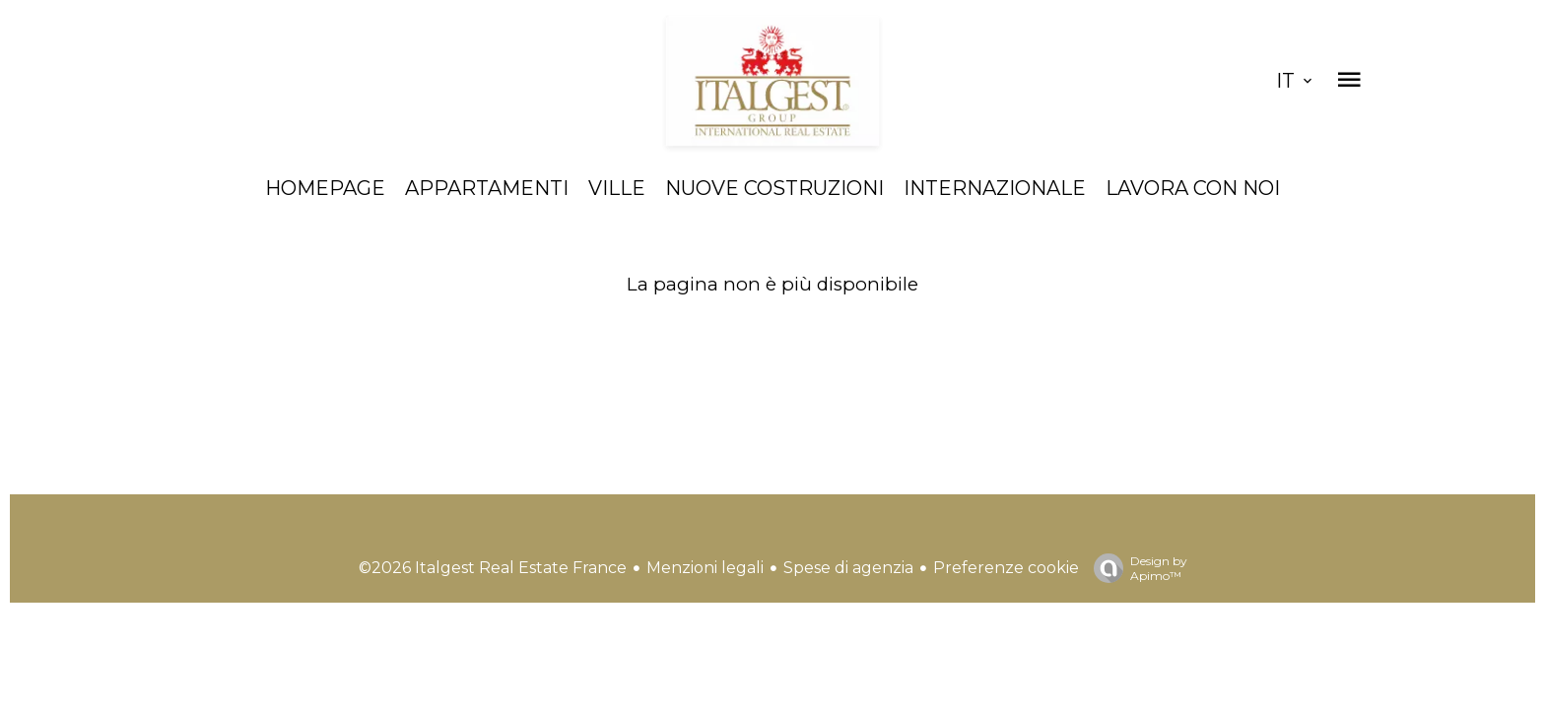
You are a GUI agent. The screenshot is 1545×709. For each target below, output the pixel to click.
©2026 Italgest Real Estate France (493, 567)
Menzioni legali (705, 567)
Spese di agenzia (848, 567)
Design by (1135, 568)
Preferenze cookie (1006, 567)
